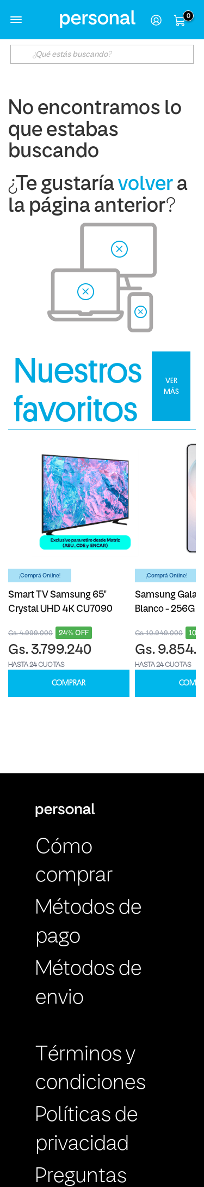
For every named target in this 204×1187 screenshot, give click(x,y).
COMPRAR (68, 683)
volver (145, 185)
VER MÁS (171, 386)
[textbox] (102, 54)
